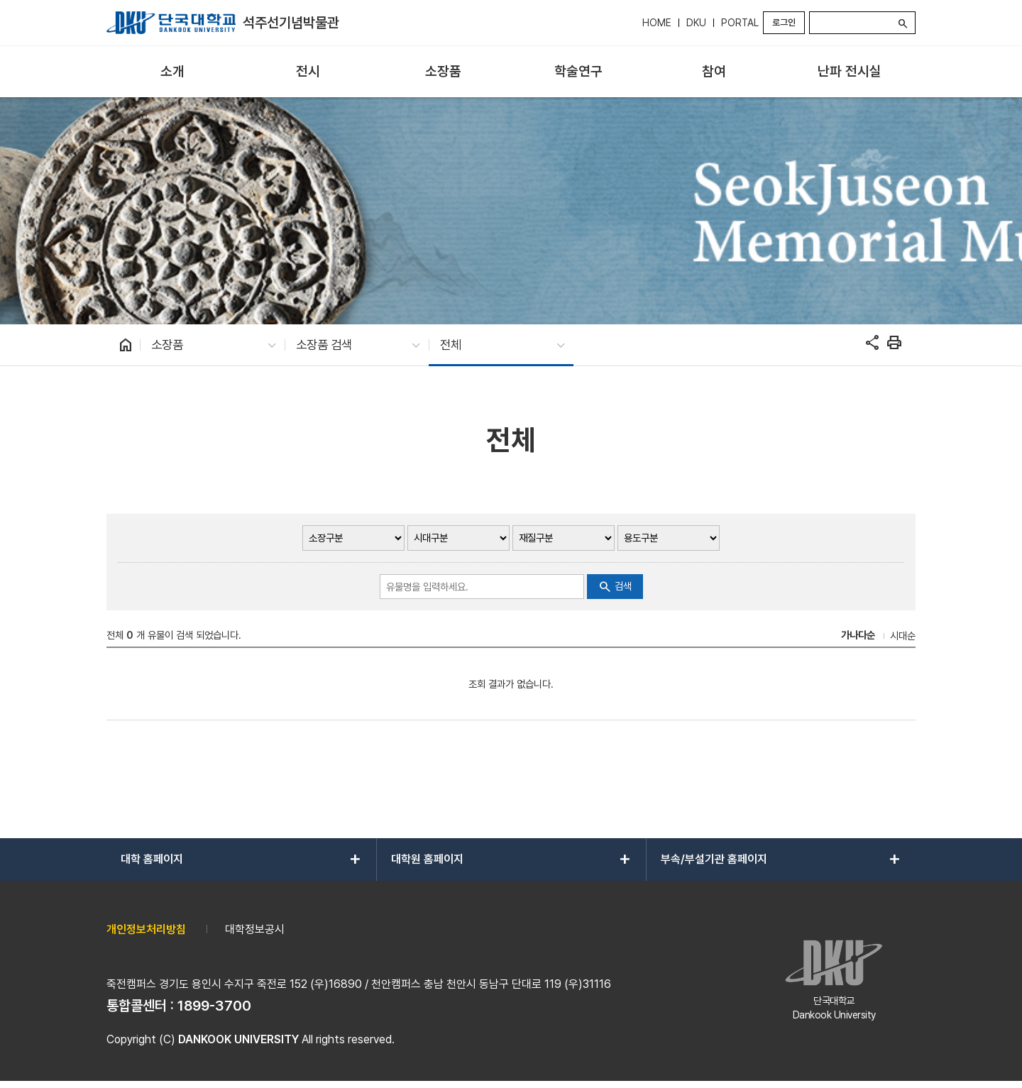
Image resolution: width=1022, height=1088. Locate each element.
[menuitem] (172, 72)
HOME (656, 22)
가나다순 (858, 635)
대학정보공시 (255, 929)
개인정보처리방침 (146, 929)
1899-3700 (214, 1005)
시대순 (903, 636)
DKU (696, 22)
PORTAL (740, 22)
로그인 (784, 22)
